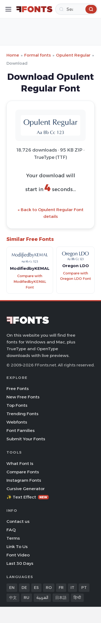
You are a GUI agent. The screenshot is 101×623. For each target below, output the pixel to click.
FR (61, 587)
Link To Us (17, 546)
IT (72, 587)
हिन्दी (77, 597)
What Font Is (19, 463)
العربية (42, 597)
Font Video (18, 555)
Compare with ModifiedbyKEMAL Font (29, 281)
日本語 (61, 597)
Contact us (18, 521)
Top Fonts (16, 405)
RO (49, 587)
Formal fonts (37, 55)
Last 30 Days (19, 563)
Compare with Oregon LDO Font (75, 276)
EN (12, 587)
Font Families (20, 430)
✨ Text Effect (27, 497)
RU (26, 597)
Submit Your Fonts (25, 438)
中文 (13, 597)
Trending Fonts (22, 413)
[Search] (76, 9)
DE (24, 587)
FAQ (11, 529)
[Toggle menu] (8, 9)
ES (36, 587)
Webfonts (16, 422)
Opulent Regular (73, 55)
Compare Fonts (22, 471)
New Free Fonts (23, 396)
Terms (13, 538)
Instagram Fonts (23, 480)
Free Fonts (17, 388)
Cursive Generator (25, 488)
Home (12, 55)
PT (84, 587)
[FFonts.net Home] (34, 9)
